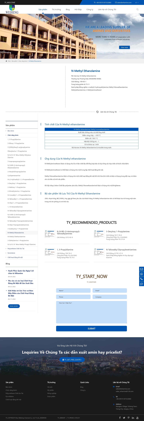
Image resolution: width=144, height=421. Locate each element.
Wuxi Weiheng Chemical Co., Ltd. (25, 418)
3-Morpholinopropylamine (17, 172)
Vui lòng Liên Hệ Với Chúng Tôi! (72, 345)
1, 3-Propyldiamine (14, 139)
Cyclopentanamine (14, 175)
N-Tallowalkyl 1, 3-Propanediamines (20, 199)
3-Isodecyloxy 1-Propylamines (18, 229)
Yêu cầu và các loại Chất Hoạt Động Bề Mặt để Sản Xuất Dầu (20, 281)
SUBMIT (91, 328)
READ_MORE (14, 306)
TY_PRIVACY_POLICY (73, 418)
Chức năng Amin (23, 61)
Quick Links (84, 382)
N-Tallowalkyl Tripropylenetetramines (20, 221)
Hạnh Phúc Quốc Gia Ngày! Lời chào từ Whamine (21, 271)
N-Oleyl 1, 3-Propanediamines (18, 203)
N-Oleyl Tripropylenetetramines (18, 225)
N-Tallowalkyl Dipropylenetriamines (20, 211)
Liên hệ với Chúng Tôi (107, 9)
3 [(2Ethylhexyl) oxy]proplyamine (19, 147)
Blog (68, 9)
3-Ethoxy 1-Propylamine (16, 143)
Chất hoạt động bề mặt (15, 257)
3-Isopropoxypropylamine (16, 161)
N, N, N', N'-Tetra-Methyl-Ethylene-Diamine (19, 156)
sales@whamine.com (123, 2)
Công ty (89, 9)
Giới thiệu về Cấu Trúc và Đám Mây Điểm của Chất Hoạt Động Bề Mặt (21, 293)
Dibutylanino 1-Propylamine (17, 151)
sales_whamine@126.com (124, 391)
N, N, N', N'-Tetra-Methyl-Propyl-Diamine (21, 244)
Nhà (9, 61)
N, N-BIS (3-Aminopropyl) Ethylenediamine (16, 166)
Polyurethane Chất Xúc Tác (16, 249)
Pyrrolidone (11, 253)
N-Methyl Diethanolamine (16, 236)
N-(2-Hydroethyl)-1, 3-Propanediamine (21, 179)
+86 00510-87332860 (102, 2)
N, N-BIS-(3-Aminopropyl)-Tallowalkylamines (17, 215)
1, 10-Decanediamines (15, 207)
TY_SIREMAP (61, 418)
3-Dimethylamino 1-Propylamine (19, 191)
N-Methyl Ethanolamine (35, 61)
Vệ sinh (49, 387)
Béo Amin (11, 131)
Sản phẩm (43, 9)
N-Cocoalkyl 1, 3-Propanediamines (19, 195)
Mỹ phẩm (50, 390)
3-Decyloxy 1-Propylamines (17, 183)
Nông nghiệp (51, 393)
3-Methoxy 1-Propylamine (16, 187)
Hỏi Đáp (78, 9)
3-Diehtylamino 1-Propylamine (18, 240)
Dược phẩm (51, 396)
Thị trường (56, 9)
